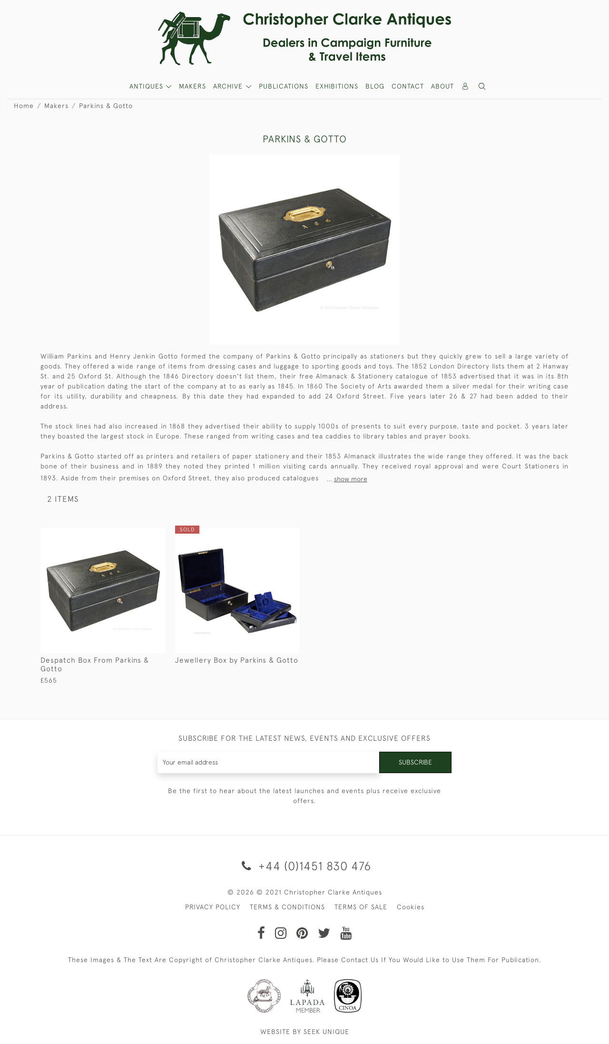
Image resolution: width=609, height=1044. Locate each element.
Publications (283, 86)
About (442, 86)
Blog (374, 86)
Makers (56, 105)
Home (24, 105)
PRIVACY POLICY (212, 907)
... (346, 479)
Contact (408, 86)
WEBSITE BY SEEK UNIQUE (304, 1031)
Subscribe (415, 762)
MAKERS (192, 86)
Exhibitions (336, 86)
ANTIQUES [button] (147, 86)
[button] (482, 86)
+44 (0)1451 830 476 (304, 866)
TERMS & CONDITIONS (287, 907)
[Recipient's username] (268, 762)
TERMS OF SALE (360, 907)
